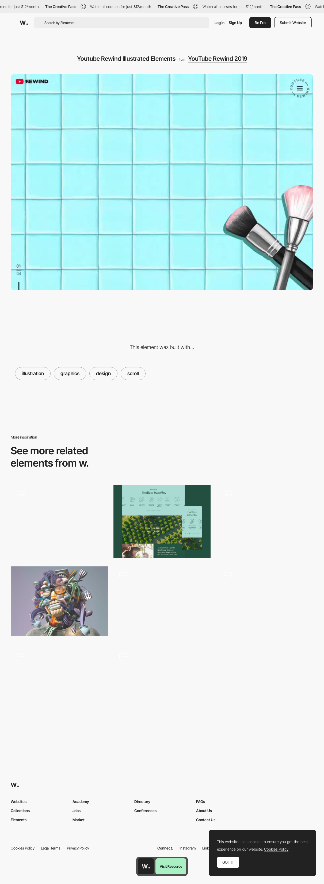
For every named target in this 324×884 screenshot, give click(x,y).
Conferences (145, 810)
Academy (81, 801)
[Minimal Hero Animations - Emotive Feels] (59, 682)
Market (79, 819)
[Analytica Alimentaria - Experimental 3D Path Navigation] (59, 520)
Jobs (77, 810)
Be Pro (260, 22)
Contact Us (205, 819)
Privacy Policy (78, 848)
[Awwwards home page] (146, 866)
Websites (18, 801)
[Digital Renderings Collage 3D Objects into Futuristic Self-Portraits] (59, 601)
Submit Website (293, 22)
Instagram (188, 848)
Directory (142, 801)
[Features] (162, 683)
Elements (18, 819)
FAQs (200, 801)
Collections (20, 810)
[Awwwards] (24, 23)
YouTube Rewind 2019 (217, 59)
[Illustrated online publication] (162, 601)
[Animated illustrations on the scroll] (264, 521)
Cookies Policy (23, 848)
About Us (204, 810)
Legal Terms (50, 848)
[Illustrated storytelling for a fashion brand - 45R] (264, 602)
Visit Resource (171, 866)
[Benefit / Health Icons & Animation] (162, 521)
